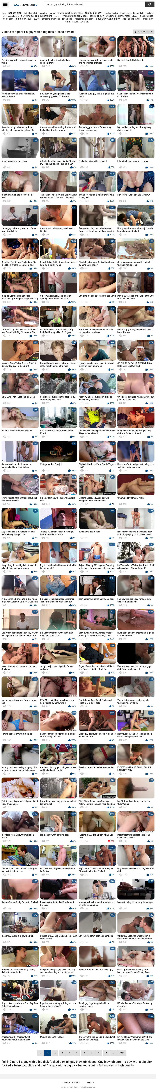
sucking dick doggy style (70, 13)
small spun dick (111, 13)
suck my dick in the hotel (118, 16)
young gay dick (81, 21)
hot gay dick (14, 12)
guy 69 (36, 19)
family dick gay (93, 12)
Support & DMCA (71, 1082)
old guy (57, 16)
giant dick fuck (23, 18)
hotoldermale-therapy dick (132, 13)
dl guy (134, 16)
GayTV (25, 5)
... (113, 1052)
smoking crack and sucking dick (57, 19)
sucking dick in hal (131, 19)
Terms (90, 1082)
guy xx (52, 13)
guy (4, 13)
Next (122, 1052)
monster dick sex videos (75, 16)
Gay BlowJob (74, 1087)
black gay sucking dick (108, 18)
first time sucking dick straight (36, 16)
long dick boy (97, 16)
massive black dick (84, 19)
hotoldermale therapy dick (35, 13)
